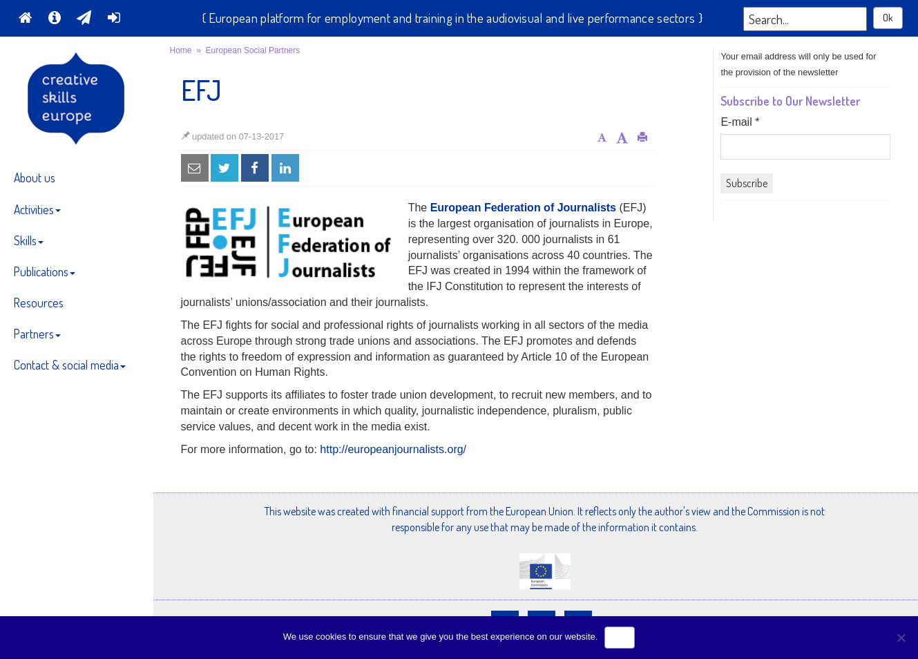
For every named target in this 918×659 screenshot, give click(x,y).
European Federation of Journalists (523, 207)
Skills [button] (29, 240)
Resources (39, 302)
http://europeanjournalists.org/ (393, 449)
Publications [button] (44, 271)
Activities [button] (37, 209)
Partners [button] (37, 333)
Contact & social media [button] (70, 364)
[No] (901, 637)
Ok (888, 17)
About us (34, 177)
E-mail (739, 122)
